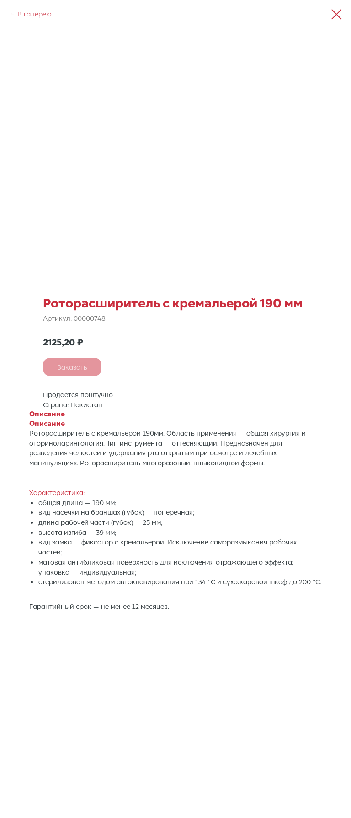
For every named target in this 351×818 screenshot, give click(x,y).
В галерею (34, 13)
